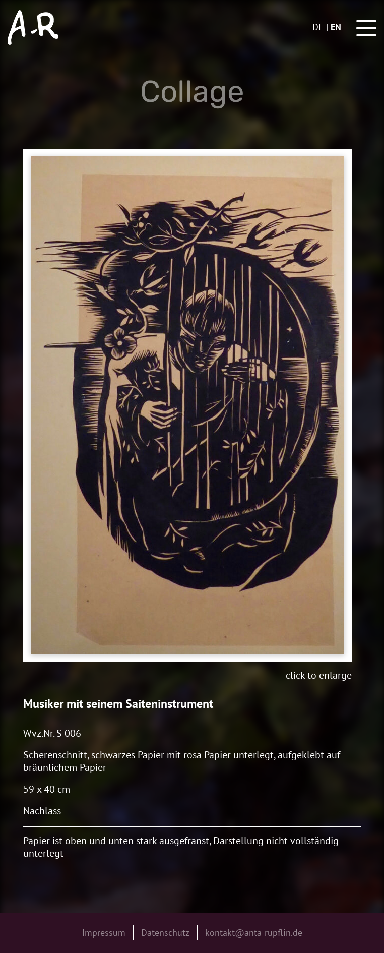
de (318, 27)
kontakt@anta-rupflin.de (253, 932)
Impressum (103, 932)
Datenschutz (165, 932)
